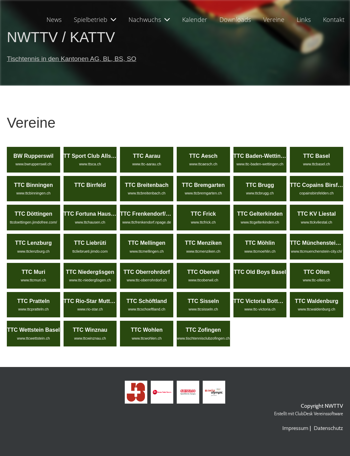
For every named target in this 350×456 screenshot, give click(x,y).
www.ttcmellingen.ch (147, 251)
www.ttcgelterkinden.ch (260, 222)
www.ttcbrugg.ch (260, 193)
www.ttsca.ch (90, 164)
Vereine (273, 19)
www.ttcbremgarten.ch (203, 193)
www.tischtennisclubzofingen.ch (203, 338)
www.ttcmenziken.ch (203, 251)
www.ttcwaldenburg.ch (316, 309)
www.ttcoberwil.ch (203, 280)
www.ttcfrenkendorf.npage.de (146, 222)
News (54, 19)
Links (304, 19)
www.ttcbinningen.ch (33, 193)
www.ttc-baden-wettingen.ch (260, 164)
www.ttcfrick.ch (203, 222)
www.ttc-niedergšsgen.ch (90, 280)
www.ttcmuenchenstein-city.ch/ (316, 251)
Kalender (194, 19)
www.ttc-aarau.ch (146, 164)
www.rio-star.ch (90, 309)
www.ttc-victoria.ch (259, 309)
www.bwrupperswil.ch (33, 164)
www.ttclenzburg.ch (33, 251)
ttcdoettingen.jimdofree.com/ (33, 222)
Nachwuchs (149, 19)
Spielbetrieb (95, 19)
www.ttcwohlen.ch (146, 338)
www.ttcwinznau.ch (90, 338)
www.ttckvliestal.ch (316, 222)
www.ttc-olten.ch (316, 280)
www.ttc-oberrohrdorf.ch (147, 280)
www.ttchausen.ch (90, 222)
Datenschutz (328, 428)
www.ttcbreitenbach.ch (146, 193)
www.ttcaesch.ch (203, 164)
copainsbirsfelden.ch (316, 193)
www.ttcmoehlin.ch (259, 251)
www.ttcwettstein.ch (33, 338)
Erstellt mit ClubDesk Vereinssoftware (308, 413)
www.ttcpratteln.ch (33, 309)
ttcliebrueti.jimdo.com (90, 251)
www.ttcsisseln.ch (203, 309)
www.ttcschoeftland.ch (146, 309)
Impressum (295, 428)
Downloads (235, 19)
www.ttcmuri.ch (33, 280)
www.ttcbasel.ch (316, 164)
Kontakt (334, 19)
